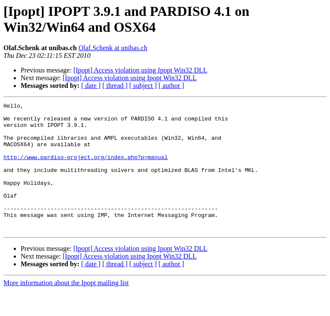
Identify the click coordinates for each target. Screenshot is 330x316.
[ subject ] (143, 85)
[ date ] (91, 85)
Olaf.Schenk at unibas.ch (113, 47)
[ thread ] (115, 85)
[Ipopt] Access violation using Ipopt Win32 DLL (140, 70)
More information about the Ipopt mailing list (66, 308)
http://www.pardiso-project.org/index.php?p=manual (85, 168)
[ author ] (171, 85)
